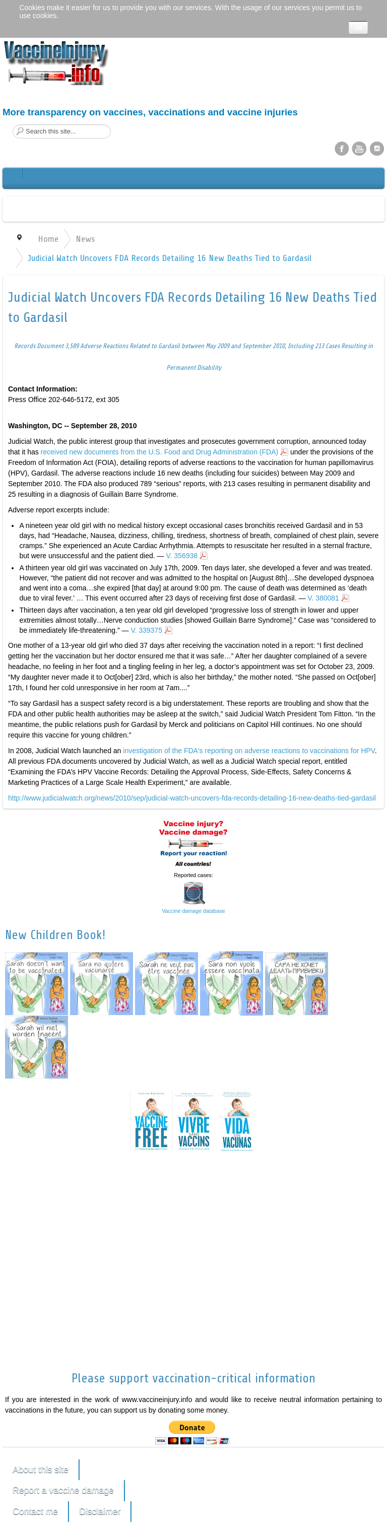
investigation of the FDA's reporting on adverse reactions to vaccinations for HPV (248, 751)
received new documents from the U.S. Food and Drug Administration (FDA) (160, 452)
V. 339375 (146, 630)
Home (48, 239)
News (85, 239)
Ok (358, 27)
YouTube (359, 148)
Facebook (341, 148)
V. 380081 (323, 598)
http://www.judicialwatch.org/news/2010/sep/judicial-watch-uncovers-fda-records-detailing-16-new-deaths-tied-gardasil (192, 798)
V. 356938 (182, 556)
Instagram (376, 148)
